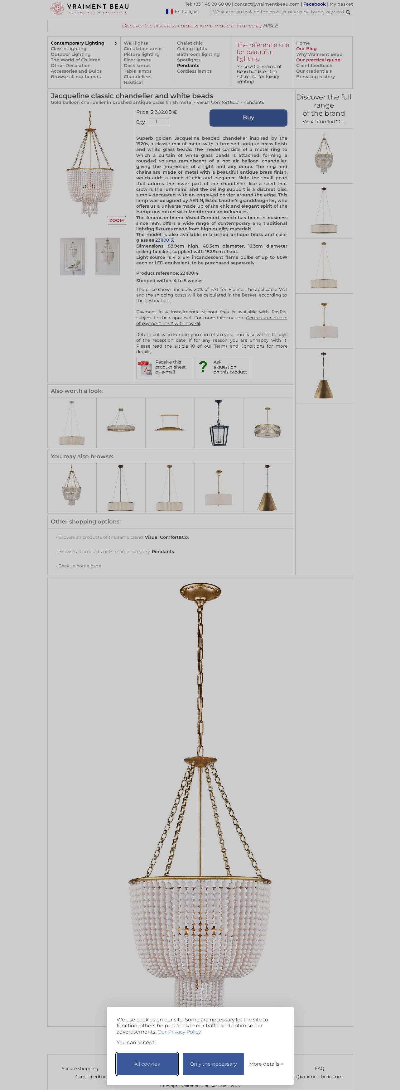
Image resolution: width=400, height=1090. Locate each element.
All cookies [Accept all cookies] (147, 1064)
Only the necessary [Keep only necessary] (213, 1064)
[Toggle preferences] (263, 1064)
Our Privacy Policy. (179, 1032)
